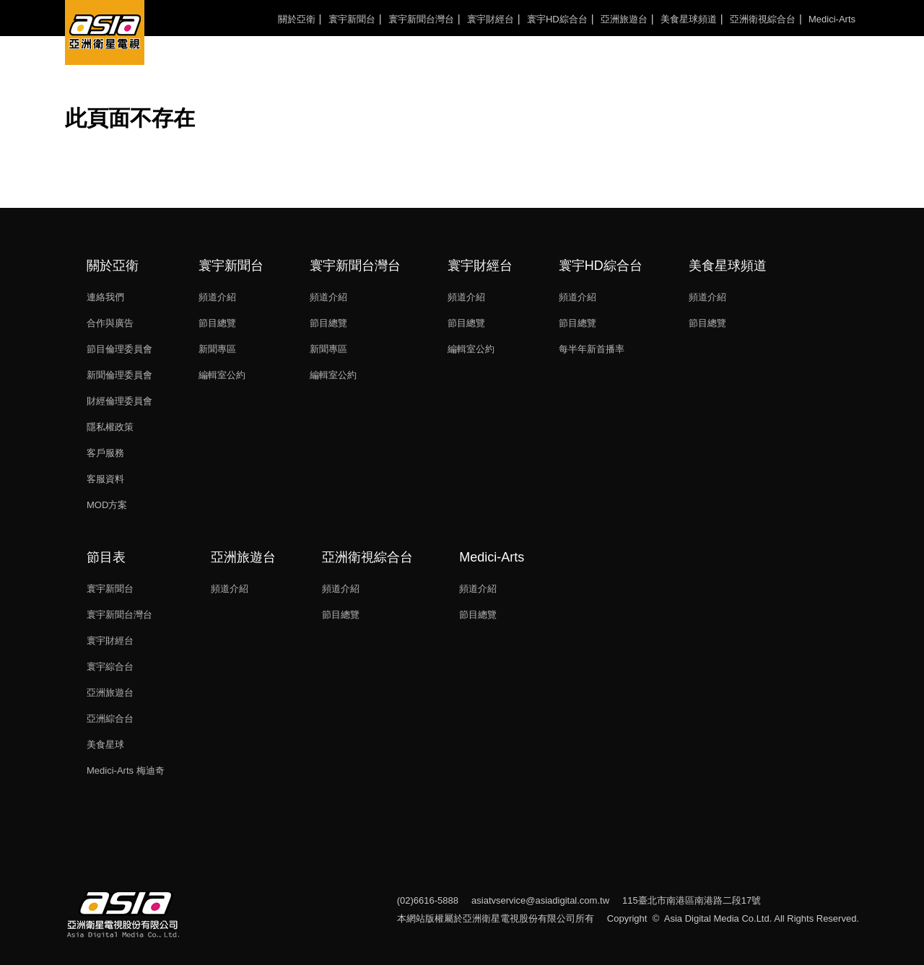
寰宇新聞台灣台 (421, 19)
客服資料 (105, 478)
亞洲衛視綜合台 (763, 19)
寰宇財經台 (490, 19)
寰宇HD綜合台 (557, 19)
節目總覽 (217, 323)
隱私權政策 (110, 427)
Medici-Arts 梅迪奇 (126, 770)
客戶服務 (105, 452)
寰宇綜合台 (110, 666)
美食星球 (105, 744)
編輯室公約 (222, 375)
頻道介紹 (217, 297)
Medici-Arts (831, 19)
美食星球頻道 (689, 19)
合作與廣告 (110, 323)
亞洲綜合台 (110, 718)
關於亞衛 (296, 19)
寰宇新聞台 (351, 19)
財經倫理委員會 (119, 401)
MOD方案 (107, 504)
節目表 (106, 557)
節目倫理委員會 (119, 349)
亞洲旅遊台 (624, 19)
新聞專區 (217, 349)
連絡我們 (105, 297)
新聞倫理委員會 (119, 375)
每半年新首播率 (591, 349)
